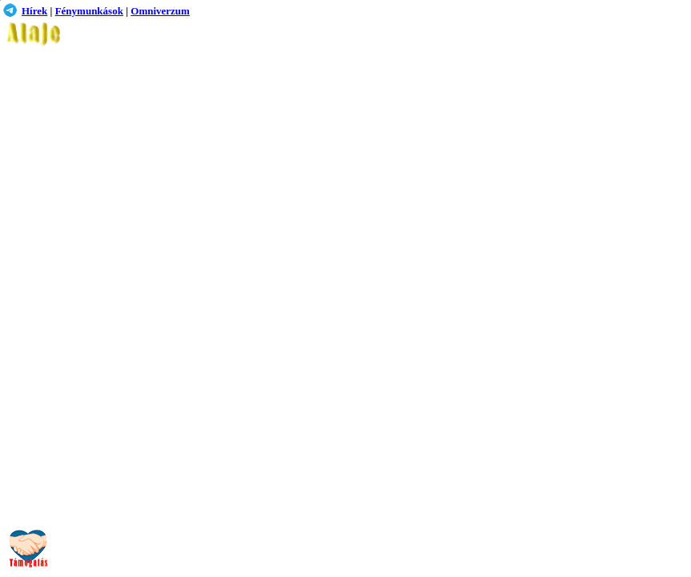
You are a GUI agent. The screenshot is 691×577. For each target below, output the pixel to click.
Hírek (34, 11)
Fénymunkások (89, 11)
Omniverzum (160, 11)
